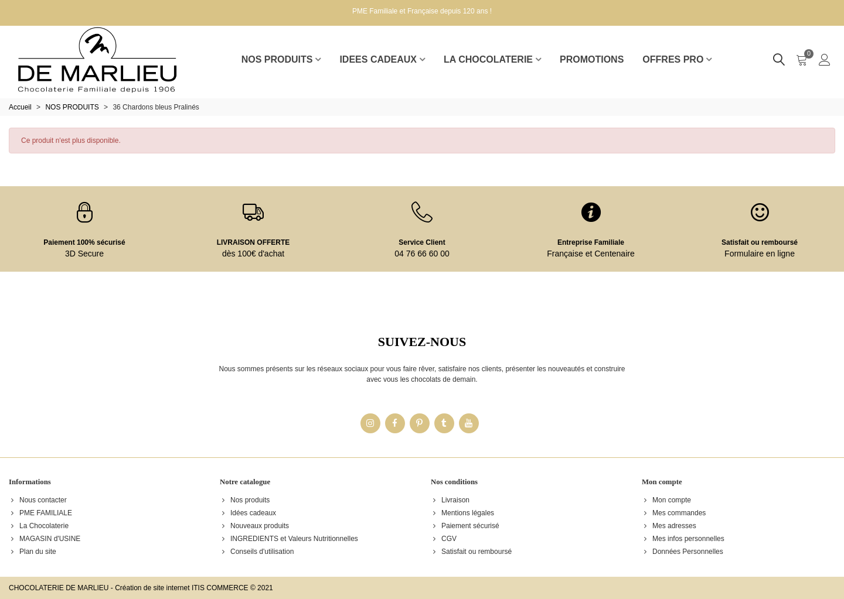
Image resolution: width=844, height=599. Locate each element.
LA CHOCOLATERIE (488, 59)
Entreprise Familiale (590, 242)
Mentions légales (462, 513)
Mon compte (666, 500)
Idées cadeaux (248, 513)
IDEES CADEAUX (378, 59)
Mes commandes (674, 513)
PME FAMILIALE (40, 513)
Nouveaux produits (254, 526)
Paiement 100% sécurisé (84, 242)
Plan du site (32, 551)
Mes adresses (669, 526)
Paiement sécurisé (465, 526)
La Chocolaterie (39, 526)
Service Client (422, 242)
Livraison (450, 500)
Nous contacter (38, 500)
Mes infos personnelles (683, 538)
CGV (444, 538)
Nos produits (245, 500)
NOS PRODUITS (277, 59)
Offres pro (672, 59)
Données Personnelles (682, 551)
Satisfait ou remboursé (760, 242)
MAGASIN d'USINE (44, 538)
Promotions (592, 59)
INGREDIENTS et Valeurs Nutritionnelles (289, 538)
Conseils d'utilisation (257, 551)
